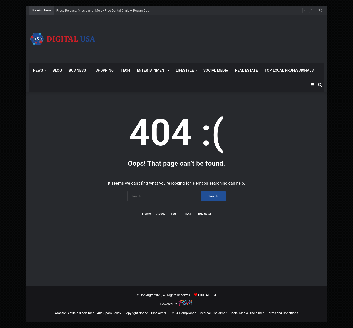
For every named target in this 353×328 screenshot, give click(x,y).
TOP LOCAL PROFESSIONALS (289, 70)
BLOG (57, 70)
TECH (125, 70)
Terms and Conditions (282, 313)
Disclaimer (158, 313)
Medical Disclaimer (212, 313)
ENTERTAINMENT (151, 70)
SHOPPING (104, 70)
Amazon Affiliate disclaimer (74, 313)
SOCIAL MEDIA (215, 70)
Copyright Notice (136, 313)
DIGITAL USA (207, 295)
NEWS (38, 70)
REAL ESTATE (246, 70)
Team (175, 213)
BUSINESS (77, 70)
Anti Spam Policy (109, 313)
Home (146, 213)
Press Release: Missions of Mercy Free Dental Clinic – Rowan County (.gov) (109, 10)
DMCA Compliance (182, 313)
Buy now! (204, 213)
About (160, 213)
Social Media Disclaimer (247, 313)
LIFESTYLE (185, 70)
